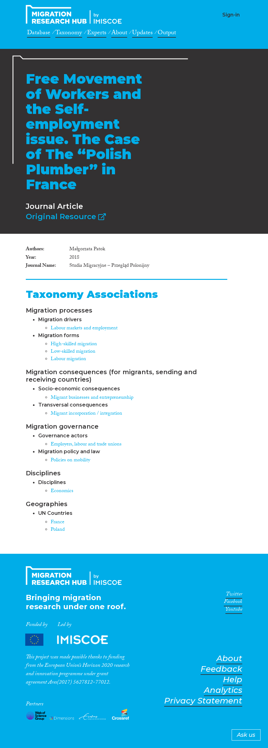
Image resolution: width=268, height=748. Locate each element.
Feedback (221, 669)
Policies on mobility (70, 460)
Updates (142, 34)
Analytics (223, 690)
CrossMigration (75, 14)
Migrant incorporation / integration (86, 414)
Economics (62, 491)
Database (38, 34)
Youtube (233, 610)
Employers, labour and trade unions (86, 444)
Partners (71, 639)
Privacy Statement (203, 701)
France (57, 522)
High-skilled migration (74, 344)
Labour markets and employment (84, 328)
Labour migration (68, 359)
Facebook (233, 602)
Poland (58, 530)
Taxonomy (68, 34)
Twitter (234, 595)
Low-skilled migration (73, 352)
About (119, 34)
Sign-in (231, 15)
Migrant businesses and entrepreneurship (92, 398)
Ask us (246, 735)
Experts (96, 34)
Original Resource (66, 216)
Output (167, 34)
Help (232, 679)
